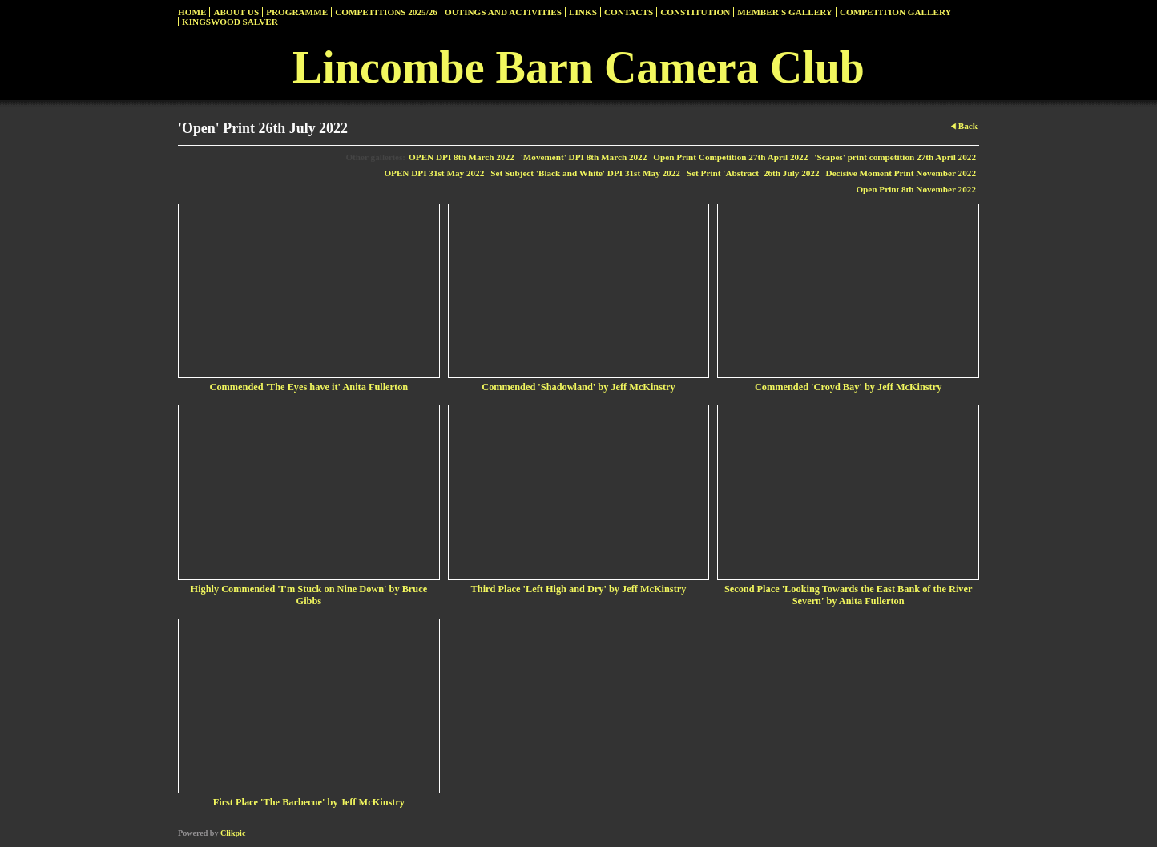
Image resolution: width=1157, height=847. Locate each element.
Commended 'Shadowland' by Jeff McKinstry (578, 387)
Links (583, 12)
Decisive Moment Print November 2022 (901, 173)
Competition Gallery (896, 12)
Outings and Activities (503, 12)
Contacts (628, 12)
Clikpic (232, 833)
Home (192, 12)
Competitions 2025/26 (386, 12)
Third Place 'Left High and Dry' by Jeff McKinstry (579, 589)
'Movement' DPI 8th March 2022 (584, 157)
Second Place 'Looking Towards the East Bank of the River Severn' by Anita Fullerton (848, 595)
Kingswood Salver (230, 21)
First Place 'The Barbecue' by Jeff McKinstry (309, 802)
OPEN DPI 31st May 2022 (434, 173)
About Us (236, 12)
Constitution (695, 12)
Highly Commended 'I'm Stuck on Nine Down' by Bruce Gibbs (309, 595)
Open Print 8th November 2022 (916, 189)
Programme (297, 12)
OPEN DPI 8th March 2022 (461, 157)
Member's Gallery (784, 12)
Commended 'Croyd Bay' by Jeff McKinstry (848, 387)
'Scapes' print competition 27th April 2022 (895, 157)
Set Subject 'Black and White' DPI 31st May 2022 (585, 173)
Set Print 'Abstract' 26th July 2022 (753, 173)
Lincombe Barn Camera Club (578, 67)
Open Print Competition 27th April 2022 (730, 157)
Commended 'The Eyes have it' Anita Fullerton (309, 387)
